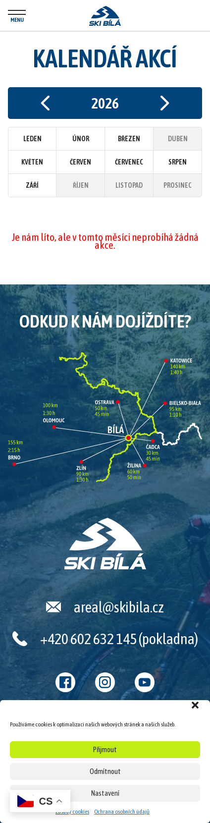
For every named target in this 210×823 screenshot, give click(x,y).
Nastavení (105, 793)
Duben (178, 139)
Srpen (177, 162)
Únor (80, 139)
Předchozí (45, 103)
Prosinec (177, 185)
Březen (129, 139)
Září (32, 185)
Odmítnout (105, 771)
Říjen (81, 185)
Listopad (129, 185)
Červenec (129, 162)
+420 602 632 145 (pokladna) (119, 639)
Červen (80, 162)
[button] (195, 705)
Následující (165, 103)
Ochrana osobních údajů (122, 811)
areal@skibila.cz (119, 607)
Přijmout (105, 749)
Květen (32, 162)
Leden (32, 139)
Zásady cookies (72, 811)
